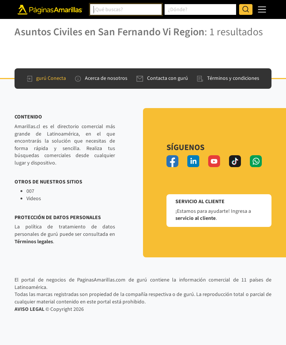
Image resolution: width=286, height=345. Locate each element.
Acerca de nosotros (101, 78)
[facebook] (172, 161)
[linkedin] (193, 161)
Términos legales (34, 241)
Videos (33, 198)
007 (30, 191)
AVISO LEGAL (29, 309)
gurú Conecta (46, 78)
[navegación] (261, 9)
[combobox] (126, 9)
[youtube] (214, 161)
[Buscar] (245, 9)
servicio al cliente (195, 218)
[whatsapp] (256, 161)
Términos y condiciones (228, 78)
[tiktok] (235, 161)
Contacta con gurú (162, 78)
